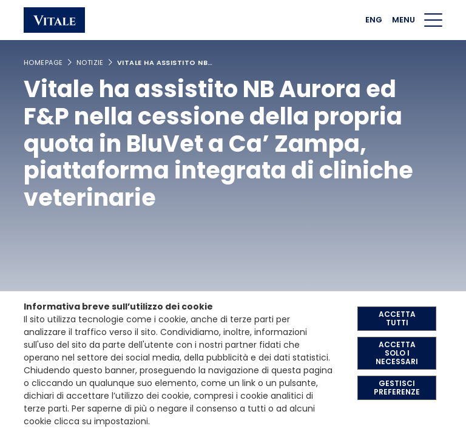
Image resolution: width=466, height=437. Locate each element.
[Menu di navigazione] (433, 20)
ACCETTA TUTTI (397, 318)
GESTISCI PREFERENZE (397, 387)
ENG (373, 19)
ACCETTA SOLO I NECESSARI (397, 353)
